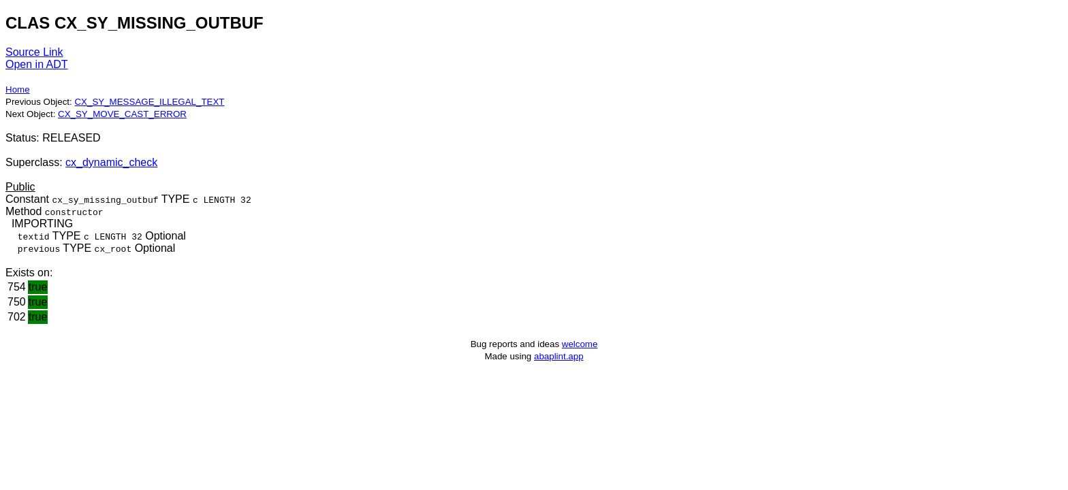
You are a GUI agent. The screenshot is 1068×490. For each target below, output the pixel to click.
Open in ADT (36, 64)
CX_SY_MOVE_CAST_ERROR (122, 114)
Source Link (34, 52)
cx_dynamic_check (111, 162)
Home (17, 89)
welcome (580, 344)
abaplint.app (559, 356)
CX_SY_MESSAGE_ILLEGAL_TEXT (149, 102)
